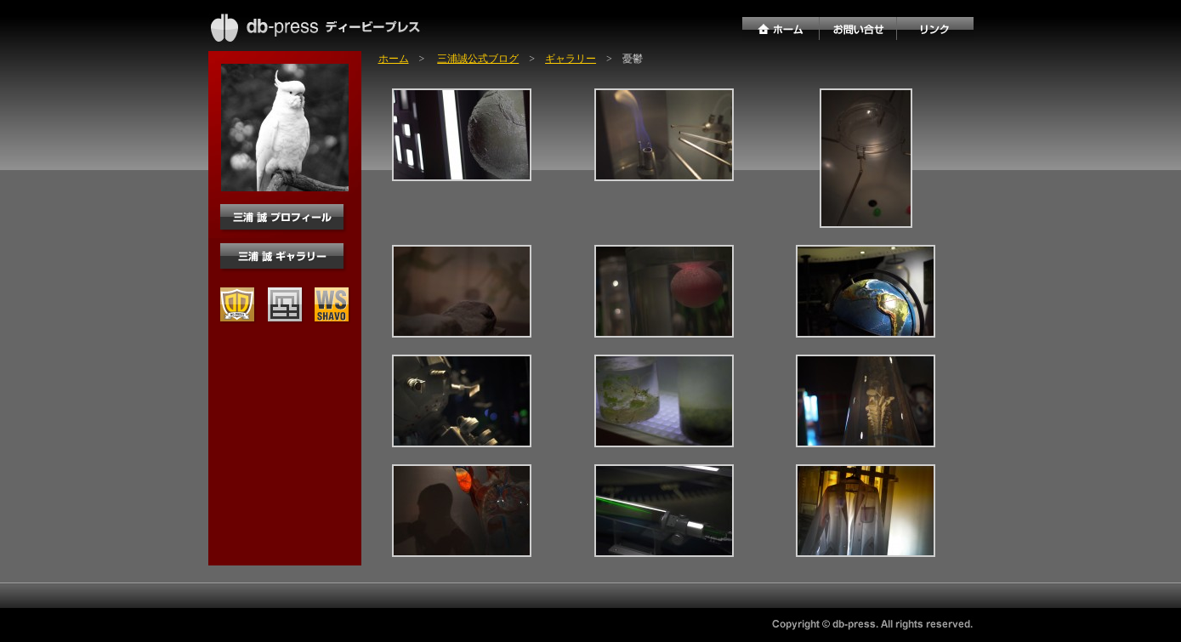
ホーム (393, 59)
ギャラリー (570, 59)
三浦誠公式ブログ (478, 59)
